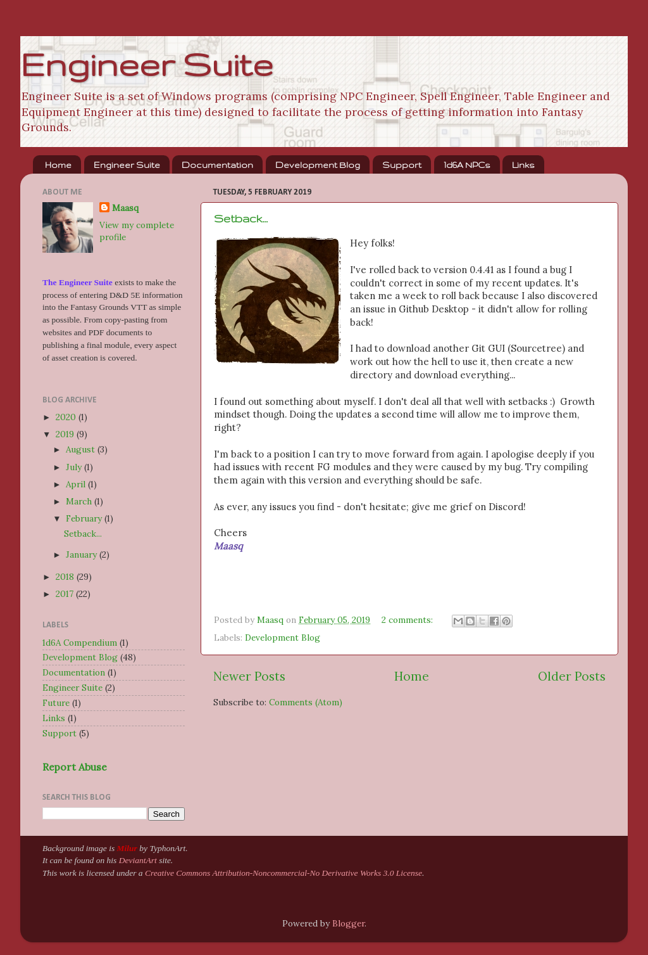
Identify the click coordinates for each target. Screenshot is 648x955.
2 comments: (408, 619)
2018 (66, 576)
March (80, 501)
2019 (66, 434)
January (82, 554)
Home (58, 164)
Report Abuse (74, 766)
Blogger (348, 923)
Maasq (125, 208)
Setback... (241, 218)
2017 (66, 593)
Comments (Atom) (305, 702)
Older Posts (572, 676)
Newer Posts (249, 676)
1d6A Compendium (79, 642)
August (81, 449)
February (85, 518)
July (75, 467)
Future (56, 702)
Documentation (217, 164)
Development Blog (317, 164)
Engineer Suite (146, 64)
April (77, 484)
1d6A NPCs (467, 164)
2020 (67, 417)
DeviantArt (138, 860)
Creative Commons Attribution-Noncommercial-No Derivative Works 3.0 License (283, 873)
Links (523, 164)
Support (401, 164)
